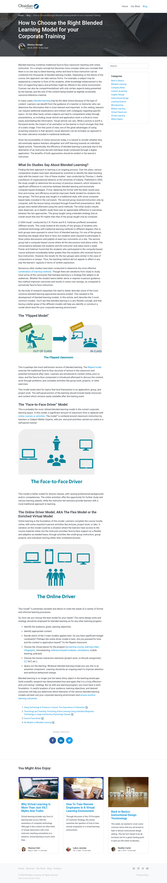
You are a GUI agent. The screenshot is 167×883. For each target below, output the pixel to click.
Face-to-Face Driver (32, 718)
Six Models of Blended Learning (38, 722)
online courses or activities (31, 416)
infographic (29, 650)
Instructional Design (120, 98)
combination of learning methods (35, 271)
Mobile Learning (118, 109)
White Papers (117, 119)
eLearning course (75, 647)
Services (30, 868)
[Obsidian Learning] (28, 6)
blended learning (42, 100)
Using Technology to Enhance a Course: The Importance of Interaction (54, 707)
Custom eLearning (119, 91)
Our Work (135, 6)
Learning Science (118, 102)
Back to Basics (117, 81)
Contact (57, 868)
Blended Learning (118, 84)
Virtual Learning (118, 116)
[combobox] (128, 66)
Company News (118, 88)
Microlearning (117, 105)
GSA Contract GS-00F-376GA (29, 878)
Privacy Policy (143, 875)
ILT (25, 661)
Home (125, 6)
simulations (83, 650)
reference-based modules (63, 650)
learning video (92, 647)
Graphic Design (117, 95)
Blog (145, 6)
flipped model (94, 367)
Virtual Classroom (119, 112)
